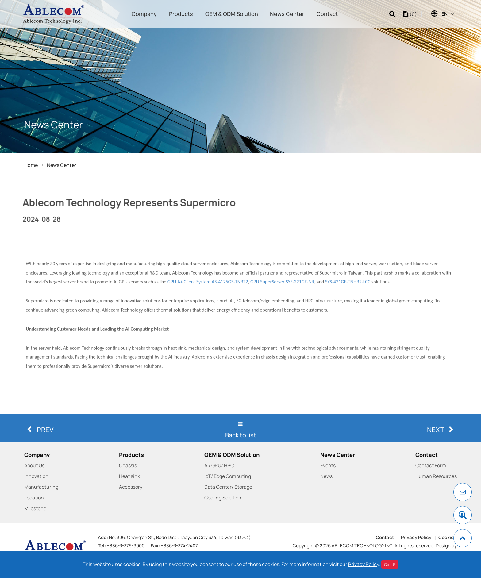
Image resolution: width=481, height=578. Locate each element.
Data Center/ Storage (228, 487)
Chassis (128, 465)
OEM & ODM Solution (231, 13)
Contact (327, 13)
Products (181, 13)
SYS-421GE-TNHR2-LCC (347, 322)
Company (144, 13)
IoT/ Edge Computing (227, 476)
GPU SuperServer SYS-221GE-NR (282, 322)
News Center (287, 13)
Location (34, 497)
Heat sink (129, 476)
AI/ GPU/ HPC (219, 465)
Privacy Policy (416, 537)
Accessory (130, 487)
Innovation (36, 476)
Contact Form (430, 465)
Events (328, 465)
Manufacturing (41, 487)
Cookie (446, 537)
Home (31, 165)
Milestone (35, 508)
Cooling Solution (222, 497)
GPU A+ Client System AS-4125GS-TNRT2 (207, 322)
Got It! (389, 564)
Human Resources (436, 476)
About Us (34, 465)
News (326, 476)
